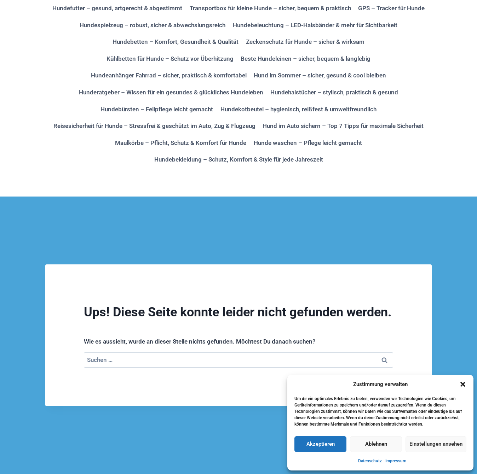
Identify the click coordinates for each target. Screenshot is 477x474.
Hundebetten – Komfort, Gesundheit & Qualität (175, 41)
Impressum (395, 460)
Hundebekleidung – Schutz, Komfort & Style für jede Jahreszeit (238, 159)
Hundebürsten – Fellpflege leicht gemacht (156, 109)
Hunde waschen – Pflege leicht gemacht (308, 142)
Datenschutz (370, 460)
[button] (462, 384)
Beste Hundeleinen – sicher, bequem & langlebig (305, 58)
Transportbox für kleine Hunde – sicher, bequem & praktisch (270, 8)
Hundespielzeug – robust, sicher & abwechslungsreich (152, 25)
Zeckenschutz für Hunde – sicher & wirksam (305, 41)
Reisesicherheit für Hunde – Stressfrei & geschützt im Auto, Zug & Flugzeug (154, 125)
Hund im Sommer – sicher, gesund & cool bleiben (320, 75)
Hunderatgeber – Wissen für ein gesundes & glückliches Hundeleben (171, 92)
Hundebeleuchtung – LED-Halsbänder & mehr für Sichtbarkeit (315, 25)
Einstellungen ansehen (435, 444)
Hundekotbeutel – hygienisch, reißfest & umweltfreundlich (298, 109)
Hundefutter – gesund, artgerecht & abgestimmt (117, 8)
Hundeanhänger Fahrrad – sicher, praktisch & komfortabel (169, 75)
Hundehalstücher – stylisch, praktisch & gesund (334, 92)
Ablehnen (376, 444)
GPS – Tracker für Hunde (391, 8)
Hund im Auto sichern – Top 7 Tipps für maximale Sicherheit (343, 125)
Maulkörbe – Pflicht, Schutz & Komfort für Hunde (180, 142)
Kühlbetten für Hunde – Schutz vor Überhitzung (170, 58)
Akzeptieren (320, 444)
